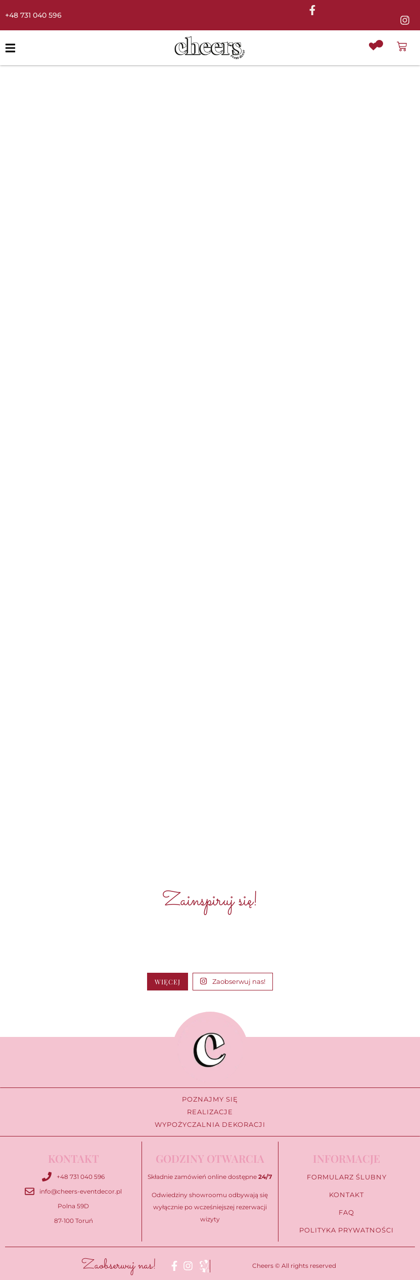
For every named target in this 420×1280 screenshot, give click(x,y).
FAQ (346, 1212)
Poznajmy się (210, 1099)
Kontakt (347, 1195)
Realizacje (210, 1112)
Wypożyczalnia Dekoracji (210, 1124)
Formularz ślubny (346, 1177)
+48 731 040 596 (33, 15)
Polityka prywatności (346, 1230)
